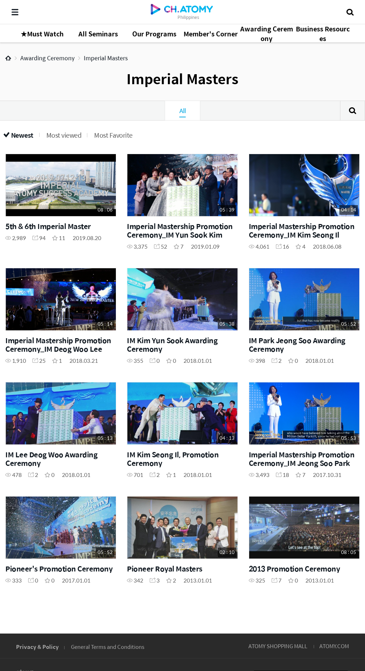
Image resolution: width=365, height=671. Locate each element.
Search (352, 111)
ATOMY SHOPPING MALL (277, 646)
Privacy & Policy (37, 646)
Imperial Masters (106, 58)
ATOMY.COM (334, 646)
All (182, 110)
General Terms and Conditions (107, 646)
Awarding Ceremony (47, 58)
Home (8, 58)
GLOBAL (349, 602)
